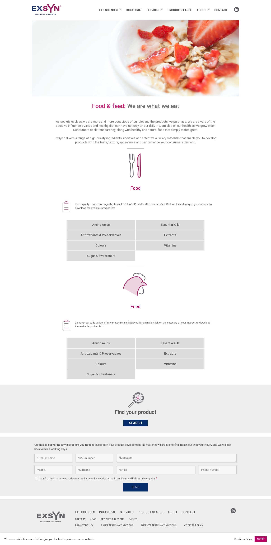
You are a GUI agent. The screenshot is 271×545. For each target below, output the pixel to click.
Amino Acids (101, 224)
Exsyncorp (55, 3)
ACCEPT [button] (261, 539)
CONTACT (221, 10)
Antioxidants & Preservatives (101, 235)
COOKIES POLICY (193, 525)
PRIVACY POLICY (84, 525)
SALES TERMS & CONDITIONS (117, 525)
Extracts (170, 235)
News (93, 519)
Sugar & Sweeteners (101, 256)
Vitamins (170, 245)
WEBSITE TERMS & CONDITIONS (159, 525)
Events (132, 519)
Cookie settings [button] (243, 539)
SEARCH (135, 423)
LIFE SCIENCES (108, 10)
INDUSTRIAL (134, 10)
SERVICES (153, 10)
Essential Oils (170, 224)
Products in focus (112, 519)
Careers (80, 519)
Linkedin (236, 8)
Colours (100, 245)
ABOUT (201, 10)
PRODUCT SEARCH (179, 10)
